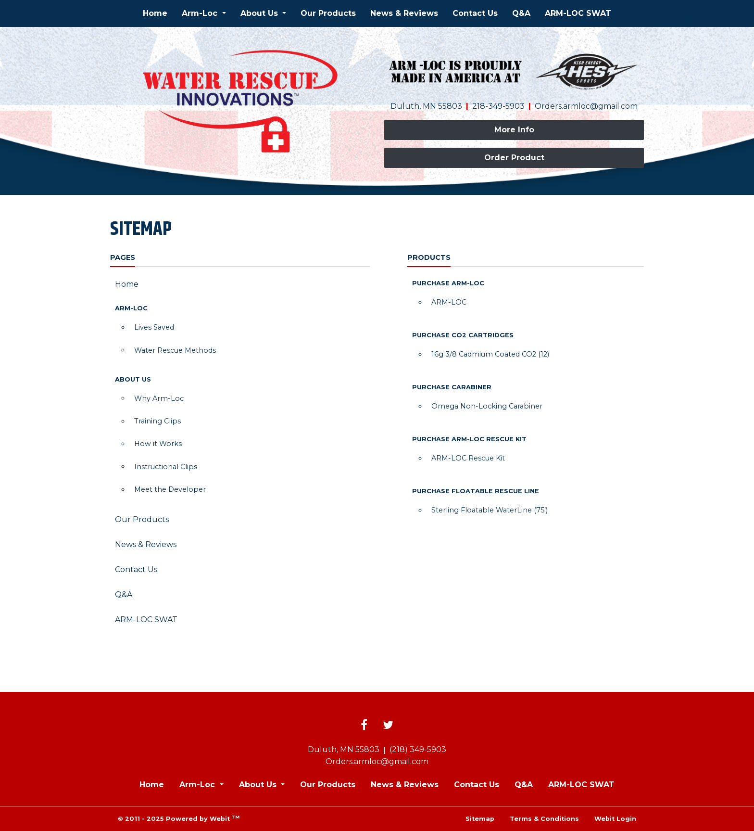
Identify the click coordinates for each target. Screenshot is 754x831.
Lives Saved (154, 327)
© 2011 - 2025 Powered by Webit (178, 818)
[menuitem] (155, 13)
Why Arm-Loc (159, 398)
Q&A (521, 13)
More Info (514, 129)
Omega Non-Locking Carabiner (486, 406)
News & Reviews (404, 13)
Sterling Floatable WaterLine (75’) (489, 510)
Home (155, 13)
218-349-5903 (498, 106)
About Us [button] (260, 13)
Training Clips (157, 421)
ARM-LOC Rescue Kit (468, 458)
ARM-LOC (448, 302)
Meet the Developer (170, 489)
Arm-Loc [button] (201, 13)
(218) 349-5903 (418, 749)
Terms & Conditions (544, 818)
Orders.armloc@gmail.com (586, 106)
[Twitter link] (388, 725)
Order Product (514, 157)
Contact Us (475, 13)
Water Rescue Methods (175, 350)
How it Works (158, 443)
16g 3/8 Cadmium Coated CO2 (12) (490, 354)
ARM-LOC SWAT (578, 13)
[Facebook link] (364, 725)
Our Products (328, 13)
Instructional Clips (165, 466)
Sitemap (479, 818)
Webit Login (615, 818)
